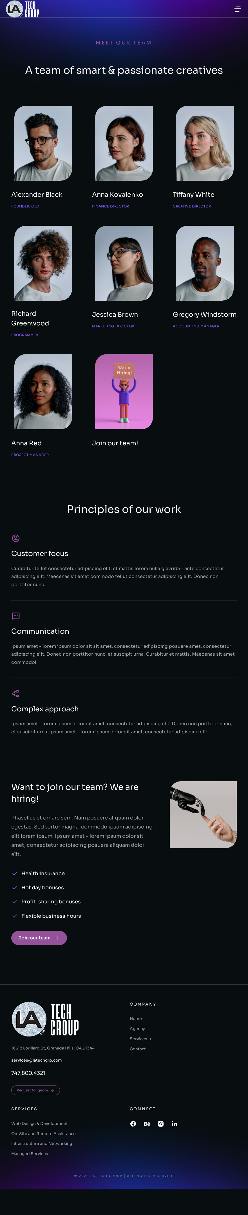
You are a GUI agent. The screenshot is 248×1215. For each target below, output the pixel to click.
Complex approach (45, 734)
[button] (237, 8)
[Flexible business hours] (14, 941)
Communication (40, 657)
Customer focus (39, 579)
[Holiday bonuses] (14, 913)
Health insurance (43, 899)
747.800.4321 (28, 1099)
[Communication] (15, 641)
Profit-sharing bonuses (51, 927)
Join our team (39, 963)
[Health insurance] (14, 899)
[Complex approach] (15, 719)
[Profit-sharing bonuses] (14, 927)
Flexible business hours (51, 942)
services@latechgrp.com (36, 1086)
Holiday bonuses (42, 913)
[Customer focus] (15, 563)
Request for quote (36, 1116)
